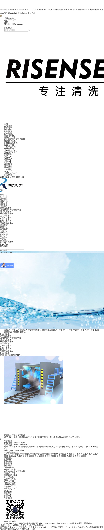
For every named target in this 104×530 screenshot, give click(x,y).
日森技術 (8, 131)
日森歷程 (8, 129)
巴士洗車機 (9, 145)
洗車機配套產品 (10, 152)
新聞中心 (8, 162)
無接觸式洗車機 (10, 143)
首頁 (6, 124)
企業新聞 (8, 164)
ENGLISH (8, 28)
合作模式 (8, 169)
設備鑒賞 (8, 154)
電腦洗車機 (19, 454)
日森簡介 (8, 128)
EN (1, 190)
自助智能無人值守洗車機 (14, 139)
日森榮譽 (8, 133)
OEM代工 (8, 171)
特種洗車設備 (10, 150)
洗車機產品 (9, 135)
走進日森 (8, 126)
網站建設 (78, 523)
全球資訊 (8, 167)
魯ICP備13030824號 (65, 523)
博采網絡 (88, 523)
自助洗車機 (9, 454)
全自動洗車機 (50, 456)
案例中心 (8, 160)
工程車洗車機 (10, 147)
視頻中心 (8, 156)
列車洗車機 (9, 148)
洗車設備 (38, 454)
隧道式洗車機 (10, 141)
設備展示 (8, 158)
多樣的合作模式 (10, 173)
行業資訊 (8, 166)
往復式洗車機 (10, 137)
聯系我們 (8, 175)
